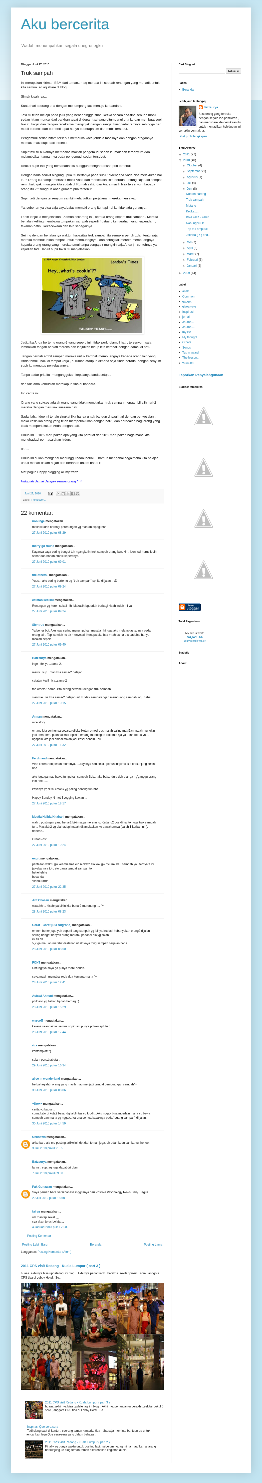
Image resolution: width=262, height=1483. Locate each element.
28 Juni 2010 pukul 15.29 (49, 1007)
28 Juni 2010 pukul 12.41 (49, 982)
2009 (187, 273)
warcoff (37, 1020)
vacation (188, 363)
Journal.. (188, 322)
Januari (192, 265)
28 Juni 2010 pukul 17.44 (49, 1032)
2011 (187, 154)
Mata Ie (191, 205)
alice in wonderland (46, 1078)
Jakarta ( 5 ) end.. (197, 235)
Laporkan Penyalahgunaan (201, 375)
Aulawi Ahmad (42, 996)
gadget (187, 301)
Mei (189, 242)
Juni (190, 188)
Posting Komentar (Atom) (54, 1252)
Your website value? (195, 641)
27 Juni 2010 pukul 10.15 (49, 703)
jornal (186, 317)
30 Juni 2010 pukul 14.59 (49, 1123)
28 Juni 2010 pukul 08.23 (49, 911)
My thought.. (190, 337)
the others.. (40, 575)
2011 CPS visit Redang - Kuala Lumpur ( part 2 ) (77, 1442)
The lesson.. (38, 499)
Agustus (192, 177)
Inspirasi (188, 312)
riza (35, 1045)
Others (186, 342)
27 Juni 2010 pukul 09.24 (49, 586)
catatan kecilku (43, 600)
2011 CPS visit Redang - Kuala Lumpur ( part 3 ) (60, 1266)
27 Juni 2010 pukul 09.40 (49, 644)
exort (36, 858)
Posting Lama (153, 1244)
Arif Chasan (40, 900)
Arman (37, 716)
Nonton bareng (196, 194)
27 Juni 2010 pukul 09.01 (49, 561)
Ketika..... (192, 211)
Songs (186, 347)
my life (186, 332)
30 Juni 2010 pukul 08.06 (49, 1090)
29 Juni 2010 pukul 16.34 (49, 1065)
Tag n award (190, 352)
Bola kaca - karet (197, 217)
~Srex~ (37, 1103)
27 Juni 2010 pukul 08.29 (49, 532)
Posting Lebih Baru (35, 1244)
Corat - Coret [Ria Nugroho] (52, 925)
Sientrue (38, 625)
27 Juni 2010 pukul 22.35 (49, 886)
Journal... (188, 327)
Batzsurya (39, 658)
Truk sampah (194, 199)
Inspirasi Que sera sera (42, 1426)
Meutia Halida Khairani (48, 816)
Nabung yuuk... (196, 223)
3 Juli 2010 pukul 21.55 (47, 1148)
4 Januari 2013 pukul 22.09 (50, 1227)
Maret (191, 254)
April (190, 248)
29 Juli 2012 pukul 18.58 (48, 1198)
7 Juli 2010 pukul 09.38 (47, 1173)
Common (188, 296)
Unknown (39, 1137)
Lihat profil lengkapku (193, 136)
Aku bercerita (65, 24)
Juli (189, 183)
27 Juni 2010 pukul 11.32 (49, 745)
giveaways (189, 306)
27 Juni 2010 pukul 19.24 (49, 845)
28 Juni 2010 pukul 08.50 (49, 949)
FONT (36, 962)
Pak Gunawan (42, 1187)
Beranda (95, 1244)
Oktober (192, 165)
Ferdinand (39, 758)
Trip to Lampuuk (196, 229)
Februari (193, 259)
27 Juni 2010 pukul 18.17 (49, 803)
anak (185, 291)
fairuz (36, 1211)
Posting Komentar (39, 1236)
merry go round (43, 546)
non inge (38, 521)
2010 (187, 160)
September (194, 171)
